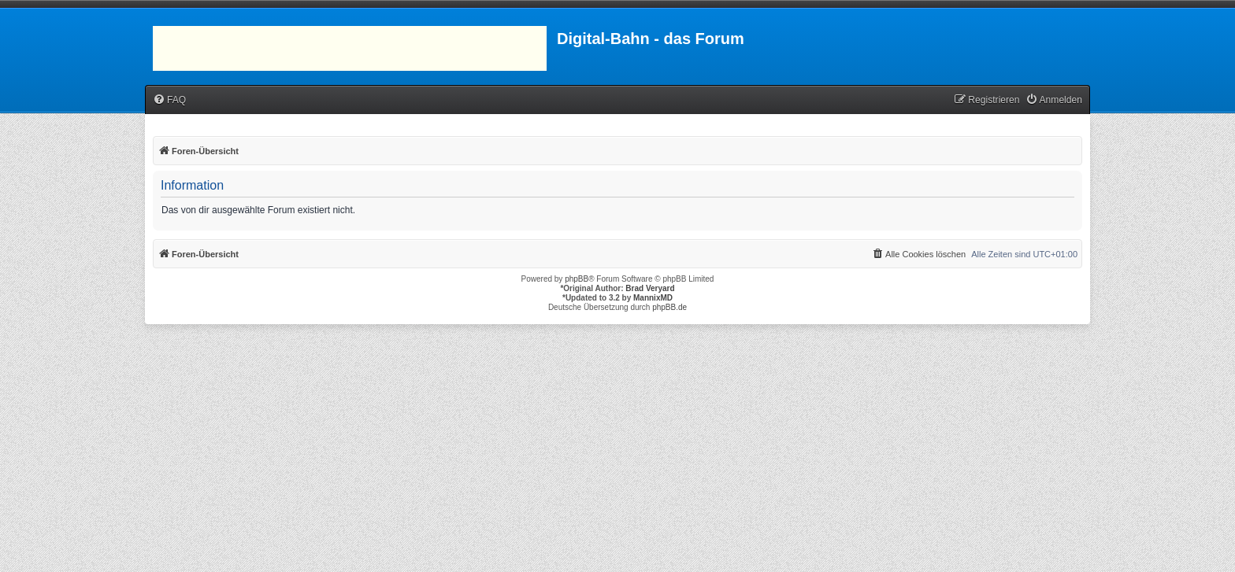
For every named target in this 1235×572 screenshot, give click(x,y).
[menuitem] (169, 100)
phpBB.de (669, 307)
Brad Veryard (649, 288)
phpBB (576, 279)
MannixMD (653, 297)
